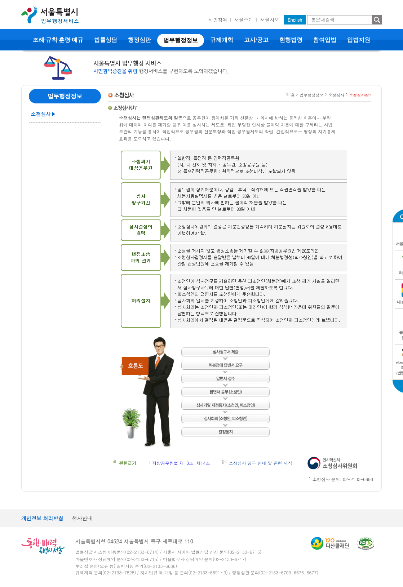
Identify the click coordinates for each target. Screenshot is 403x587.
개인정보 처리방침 (42, 518)
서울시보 (269, 19)
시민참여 (217, 19)
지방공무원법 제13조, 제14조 (181, 463)
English (295, 20)
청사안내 (82, 518)
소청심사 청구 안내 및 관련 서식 (260, 463)
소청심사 (41, 114)
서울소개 (243, 19)
